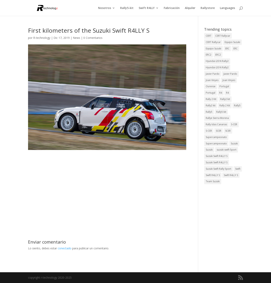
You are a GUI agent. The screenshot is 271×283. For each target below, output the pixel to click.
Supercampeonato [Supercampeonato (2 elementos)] (216, 137)
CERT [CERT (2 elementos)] (208, 35)
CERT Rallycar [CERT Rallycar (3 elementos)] (222, 35)
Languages (227, 8)
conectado (64, 248)
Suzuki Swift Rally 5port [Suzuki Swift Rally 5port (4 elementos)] (218, 168)
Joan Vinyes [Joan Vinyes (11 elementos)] (228, 80)
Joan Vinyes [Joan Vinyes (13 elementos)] (212, 80)
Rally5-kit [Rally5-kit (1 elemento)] (221, 112)
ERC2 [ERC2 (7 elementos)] (208, 54)
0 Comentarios (92, 38)
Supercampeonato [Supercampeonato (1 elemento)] (216, 143)
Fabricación (172, 8)
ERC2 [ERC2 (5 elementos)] (218, 54)
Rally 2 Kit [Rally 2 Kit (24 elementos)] (211, 99)
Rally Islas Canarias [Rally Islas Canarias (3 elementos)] (216, 124)
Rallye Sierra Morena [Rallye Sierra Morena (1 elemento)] (217, 118)
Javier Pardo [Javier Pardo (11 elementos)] (230, 73)
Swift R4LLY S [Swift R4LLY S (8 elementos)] (231, 175)
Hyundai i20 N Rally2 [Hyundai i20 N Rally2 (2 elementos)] (217, 67)
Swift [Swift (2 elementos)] (237, 168)
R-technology (41, 38)
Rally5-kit (127, 8)
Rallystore (208, 8)
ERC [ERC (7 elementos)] (235, 48)
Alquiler (190, 8)
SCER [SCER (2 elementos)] (218, 130)
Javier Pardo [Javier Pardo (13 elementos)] (212, 73)
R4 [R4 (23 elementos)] (220, 92)
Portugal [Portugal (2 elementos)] (224, 86)
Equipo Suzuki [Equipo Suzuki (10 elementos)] (232, 42)
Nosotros (104, 8)
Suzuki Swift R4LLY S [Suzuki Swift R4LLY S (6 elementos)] (216, 156)
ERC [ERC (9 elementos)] (227, 48)
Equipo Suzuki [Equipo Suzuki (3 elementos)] (213, 48)
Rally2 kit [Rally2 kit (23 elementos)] (225, 99)
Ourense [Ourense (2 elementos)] (210, 86)
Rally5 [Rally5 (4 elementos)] (237, 105)
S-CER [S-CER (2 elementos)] (234, 124)
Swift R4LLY (147, 8)
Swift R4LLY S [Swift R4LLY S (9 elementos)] (213, 175)
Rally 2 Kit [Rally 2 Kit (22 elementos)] (224, 105)
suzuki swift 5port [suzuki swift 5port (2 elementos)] (226, 149)
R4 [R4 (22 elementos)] (227, 92)
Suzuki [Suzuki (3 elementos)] (234, 143)
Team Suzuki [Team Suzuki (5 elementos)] (213, 181)
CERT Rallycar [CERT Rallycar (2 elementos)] (213, 42)
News (76, 38)
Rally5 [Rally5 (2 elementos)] (209, 112)
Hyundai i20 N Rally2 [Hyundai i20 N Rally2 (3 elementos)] (217, 61)
